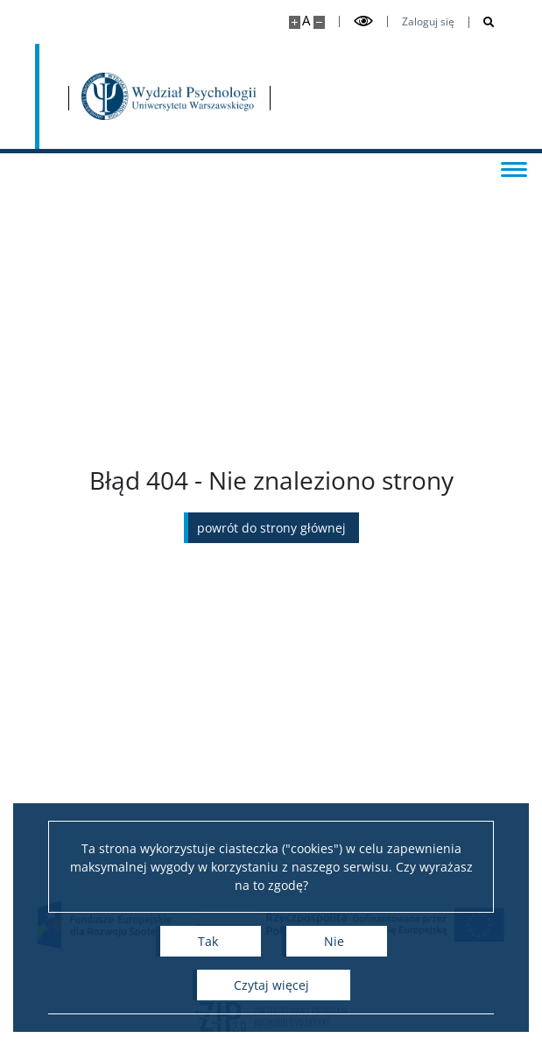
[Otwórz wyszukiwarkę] (482, 22)
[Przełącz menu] (511, 168)
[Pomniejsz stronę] (319, 22)
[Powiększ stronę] (294, 22)
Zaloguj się (428, 22)
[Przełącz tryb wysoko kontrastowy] (363, 21)
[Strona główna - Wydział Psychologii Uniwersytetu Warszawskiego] (170, 96)
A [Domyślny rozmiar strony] (306, 20)
